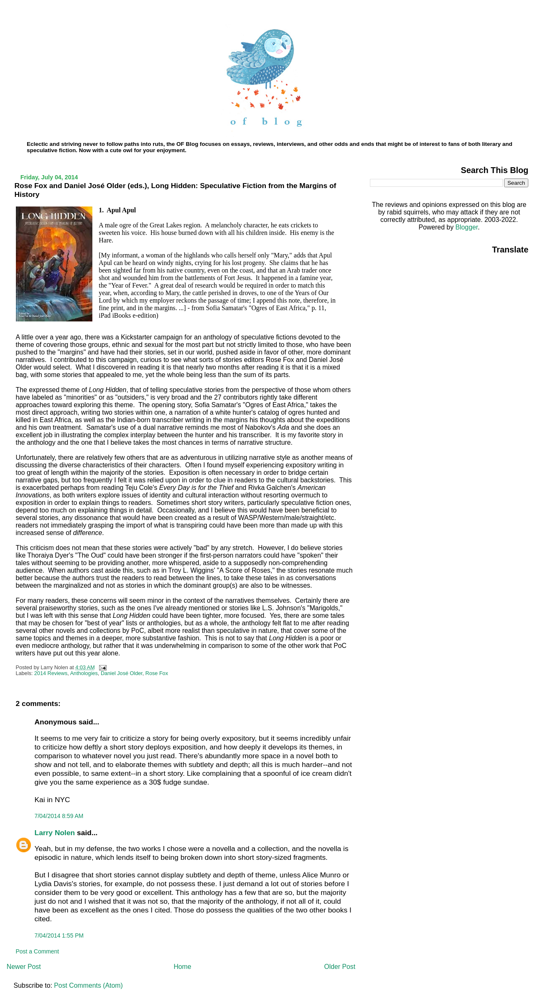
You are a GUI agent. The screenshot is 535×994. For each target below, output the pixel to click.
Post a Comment (37, 951)
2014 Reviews (51, 673)
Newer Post (24, 966)
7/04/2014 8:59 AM (59, 816)
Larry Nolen (55, 832)
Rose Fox (156, 673)
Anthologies (84, 673)
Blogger (466, 227)
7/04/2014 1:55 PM (59, 935)
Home (182, 966)
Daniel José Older (122, 673)
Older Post (339, 966)
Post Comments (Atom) (88, 985)
